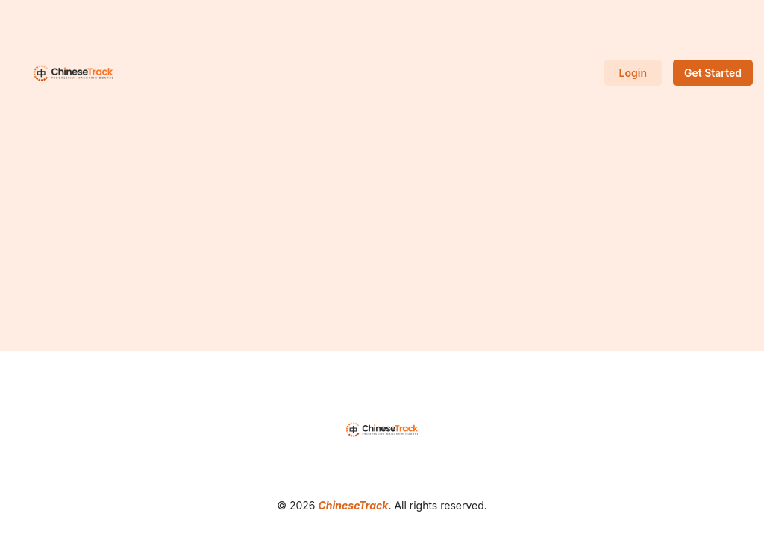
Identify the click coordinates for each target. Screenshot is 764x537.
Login (633, 72)
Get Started (713, 72)
